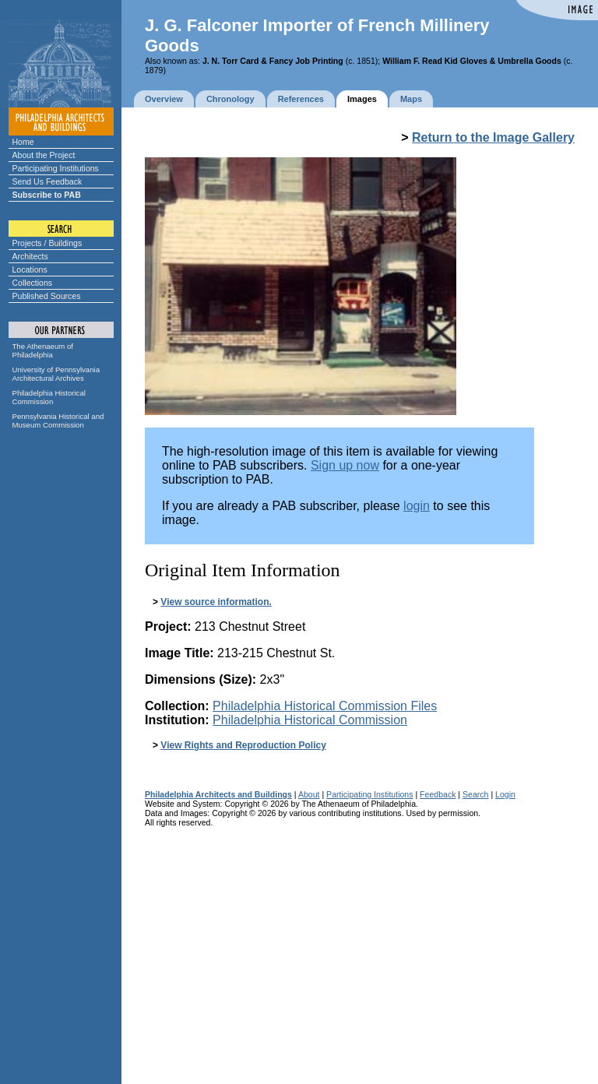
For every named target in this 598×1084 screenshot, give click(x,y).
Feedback (438, 794)
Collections (32, 282)
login (416, 505)
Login (505, 794)
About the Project (44, 155)
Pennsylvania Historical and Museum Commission (58, 420)
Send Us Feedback (47, 181)
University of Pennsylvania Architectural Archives (56, 373)
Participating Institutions (55, 168)
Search (475, 794)
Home (23, 141)
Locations (29, 269)
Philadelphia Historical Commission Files (325, 706)
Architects (30, 256)
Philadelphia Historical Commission (49, 397)
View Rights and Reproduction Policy (242, 745)
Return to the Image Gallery (493, 137)
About (309, 794)
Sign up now (345, 465)
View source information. (215, 602)
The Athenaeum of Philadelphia (42, 350)
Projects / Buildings (47, 243)
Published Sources (46, 296)
